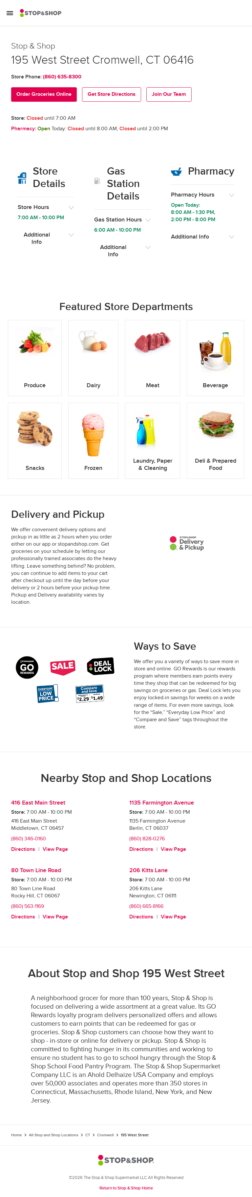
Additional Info (37, 238)
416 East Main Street (38, 802)
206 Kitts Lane (148, 870)
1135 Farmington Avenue (161, 802)
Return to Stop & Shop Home (126, 1188)
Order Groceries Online (44, 94)
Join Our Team (169, 94)
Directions (23, 849)
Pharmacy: (23, 129)
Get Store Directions (112, 94)
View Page (55, 849)
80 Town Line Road (36, 870)
